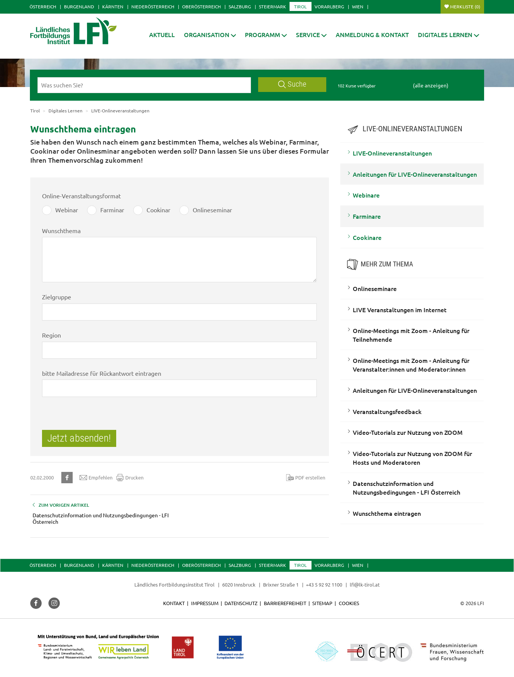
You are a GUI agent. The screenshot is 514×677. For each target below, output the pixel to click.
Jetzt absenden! (79, 438)
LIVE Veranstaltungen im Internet (400, 309)
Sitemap (322, 603)
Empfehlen (95, 477)
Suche (292, 84)
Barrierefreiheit (285, 603)
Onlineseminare (375, 288)
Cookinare (367, 237)
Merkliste (465, 6)
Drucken (129, 477)
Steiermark (272, 6)
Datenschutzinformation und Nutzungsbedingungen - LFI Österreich (406, 487)
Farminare (367, 216)
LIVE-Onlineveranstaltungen (392, 153)
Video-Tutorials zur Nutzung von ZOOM (408, 432)
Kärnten (112, 6)
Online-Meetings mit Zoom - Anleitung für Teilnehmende (411, 334)
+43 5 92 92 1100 (324, 584)
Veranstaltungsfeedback (387, 411)
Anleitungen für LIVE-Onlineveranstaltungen (415, 174)
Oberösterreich (201, 6)
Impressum (204, 603)
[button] (266, 34)
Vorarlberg (329, 6)
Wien (357, 6)
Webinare (366, 195)
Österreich (43, 6)
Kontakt (174, 603)
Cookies (349, 603)
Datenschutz (240, 603)
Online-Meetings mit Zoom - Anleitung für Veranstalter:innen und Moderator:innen (411, 364)
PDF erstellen (305, 477)
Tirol (300, 6)
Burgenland (79, 6)
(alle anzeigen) (431, 85)
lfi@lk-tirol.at (365, 584)
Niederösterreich (152, 6)
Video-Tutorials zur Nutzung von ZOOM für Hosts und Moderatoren (412, 457)
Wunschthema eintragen (387, 513)
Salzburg (240, 6)
